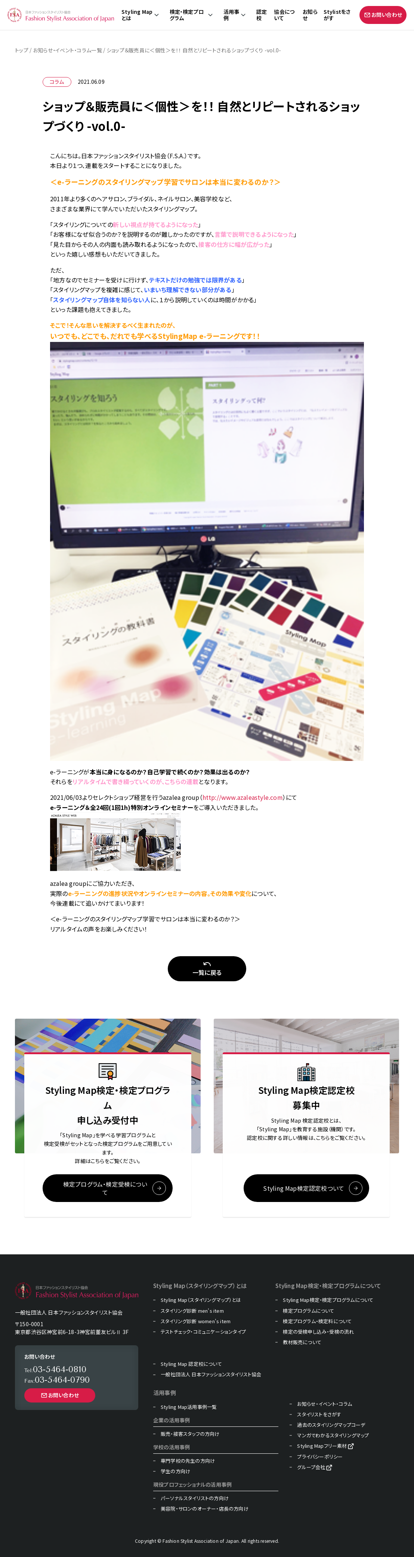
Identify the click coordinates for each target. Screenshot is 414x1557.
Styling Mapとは (136, 15)
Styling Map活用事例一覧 (189, 1407)
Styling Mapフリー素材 (322, 1446)
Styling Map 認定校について (191, 1364)
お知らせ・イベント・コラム (324, 1404)
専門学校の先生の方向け (188, 1460)
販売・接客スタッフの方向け (190, 1434)
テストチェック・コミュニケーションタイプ (203, 1331)
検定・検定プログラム (187, 15)
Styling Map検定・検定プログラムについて (328, 1300)
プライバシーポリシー (320, 1456)
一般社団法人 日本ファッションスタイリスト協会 (211, 1374)
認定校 (261, 15)
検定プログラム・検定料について (317, 1321)
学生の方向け (175, 1471)
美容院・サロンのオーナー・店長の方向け (204, 1508)
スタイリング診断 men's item (192, 1310)
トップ (21, 50)
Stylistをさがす (337, 15)
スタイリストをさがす (319, 1414)
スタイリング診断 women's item (196, 1321)
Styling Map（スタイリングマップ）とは (201, 1300)
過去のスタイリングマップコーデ (331, 1425)
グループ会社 (311, 1467)
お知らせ (310, 15)
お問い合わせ (383, 14)
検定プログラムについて (308, 1310)
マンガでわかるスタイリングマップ (333, 1435)
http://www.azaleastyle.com (243, 797)
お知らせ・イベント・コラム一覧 (67, 50)
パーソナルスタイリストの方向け (195, 1498)
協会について (284, 15)
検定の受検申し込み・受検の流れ (318, 1331)
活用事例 (231, 15)
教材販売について (302, 1342)
